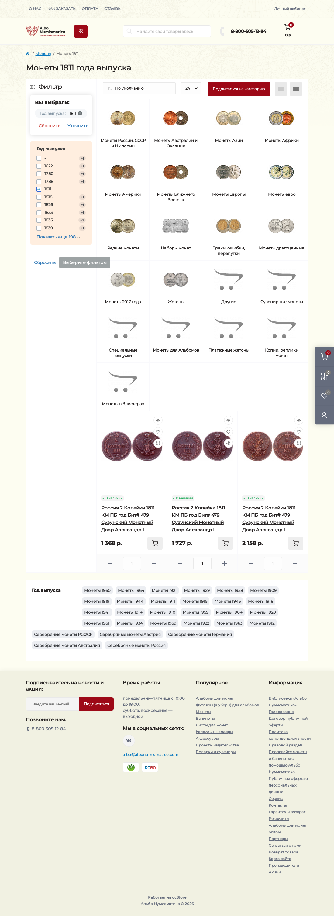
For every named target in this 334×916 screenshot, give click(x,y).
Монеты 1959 (195, 612)
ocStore (179, 897)
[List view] (281, 89)
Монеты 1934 (130, 623)
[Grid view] (296, 89)
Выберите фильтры (85, 262)
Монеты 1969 (163, 623)
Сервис (276, 798)
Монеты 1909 (263, 590)
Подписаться (96, 704)
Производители (284, 865)
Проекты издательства (217, 745)
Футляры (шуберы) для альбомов (227, 705)
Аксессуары (207, 738)
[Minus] (110, 563)
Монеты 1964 (131, 590)
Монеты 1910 (162, 612)
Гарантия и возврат (287, 812)
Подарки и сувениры (216, 752)
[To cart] (155, 543)
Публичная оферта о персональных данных (288, 785)
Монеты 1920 (263, 612)
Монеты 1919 (96, 601)
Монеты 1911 (163, 601)
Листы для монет (212, 725)
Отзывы (113, 8)
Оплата (90, 8)
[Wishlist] (158, 431)
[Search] (129, 31)
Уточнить (77, 126)
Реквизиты (279, 818)
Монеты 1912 (262, 623)
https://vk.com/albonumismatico (129, 740)
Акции (275, 872)
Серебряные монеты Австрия (130, 634)
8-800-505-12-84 (248, 31)
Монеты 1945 (228, 601)
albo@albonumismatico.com (150, 754)
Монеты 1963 (229, 623)
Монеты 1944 (130, 601)
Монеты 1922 (196, 623)
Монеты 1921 (164, 590)
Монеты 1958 (230, 590)
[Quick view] (158, 420)
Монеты (43, 53)
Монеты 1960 (97, 590)
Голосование (281, 711)
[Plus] (154, 563)
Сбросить (49, 126)
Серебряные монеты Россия (136, 645)
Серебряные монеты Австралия (67, 645)
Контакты (278, 805)
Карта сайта (280, 858)
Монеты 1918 (260, 601)
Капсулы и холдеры (214, 731)
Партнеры (278, 838)
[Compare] (158, 443)
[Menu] (81, 31)
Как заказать (61, 8)
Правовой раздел (285, 745)
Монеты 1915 (194, 601)
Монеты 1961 (96, 623)
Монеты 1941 (97, 612)
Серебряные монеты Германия (200, 634)
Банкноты (205, 718)
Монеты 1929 (197, 590)
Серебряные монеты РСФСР (63, 634)
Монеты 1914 (130, 612)
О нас (35, 8)
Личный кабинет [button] (289, 8)
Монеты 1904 (229, 612)
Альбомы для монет (215, 698)
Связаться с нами (285, 845)
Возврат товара (283, 852)
